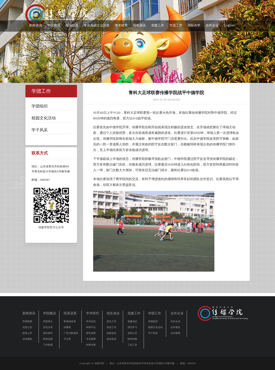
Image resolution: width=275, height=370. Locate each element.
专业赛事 (91, 339)
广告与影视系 (71, 333)
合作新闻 (175, 333)
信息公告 (27, 327)
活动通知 (27, 339)
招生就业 (139, 25)
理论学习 (132, 327)
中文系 (67, 339)
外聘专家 (91, 344)
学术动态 (91, 321)
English (229, 25)
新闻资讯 (35, 25)
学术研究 (121, 25)
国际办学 (194, 25)
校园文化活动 (155, 327)
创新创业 (111, 333)
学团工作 (175, 25)
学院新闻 (27, 321)
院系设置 (71, 25)
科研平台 (91, 327)
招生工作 (111, 321)
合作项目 (175, 327)
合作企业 (212, 25)
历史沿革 (48, 327)
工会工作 (132, 344)
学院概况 (53, 25)
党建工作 (157, 25)
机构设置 (48, 339)
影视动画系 (70, 321)
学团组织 (153, 321)
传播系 (67, 327)
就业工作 (111, 327)
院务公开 (27, 333)
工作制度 (48, 344)
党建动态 (132, 321)
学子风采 (153, 333)
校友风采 (111, 339)
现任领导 (48, 333)
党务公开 (132, 333)
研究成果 (91, 333)
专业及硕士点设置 (97, 25)
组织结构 (132, 339)
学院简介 (48, 321)
